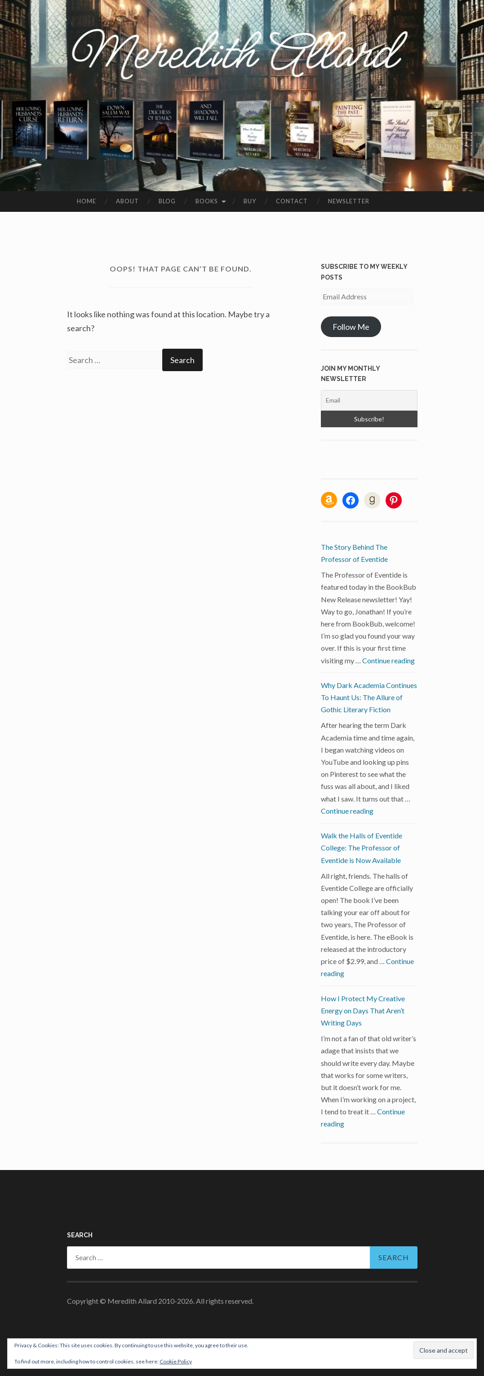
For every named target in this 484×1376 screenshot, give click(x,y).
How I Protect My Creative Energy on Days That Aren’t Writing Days (363, 1010)
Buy (250, 201)
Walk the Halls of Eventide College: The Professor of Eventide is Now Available (361, 847)
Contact (292, 201)
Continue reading (388, 660)
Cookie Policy (176, 1361)
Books (206, 201)
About (127, 201)
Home (86, 201)
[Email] (369, 400)
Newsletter (348, 201)
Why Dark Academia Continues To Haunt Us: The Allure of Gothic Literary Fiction (369, 697)
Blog (167, 201)
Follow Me (351, 327)
